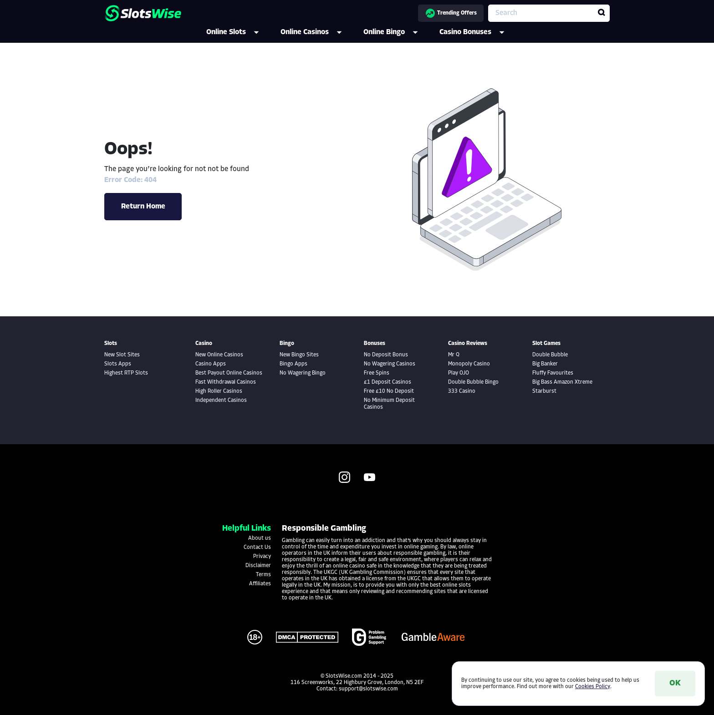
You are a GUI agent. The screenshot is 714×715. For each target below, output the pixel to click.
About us (259, 538)
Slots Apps (117, 364)
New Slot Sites (122, 355)
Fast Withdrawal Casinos (225, 382)
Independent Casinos (221, 400)
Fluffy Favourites (552, 373)
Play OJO (458, 373)
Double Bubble (550, 355)
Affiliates (260, 584)
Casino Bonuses (478, 32)
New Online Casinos (219, 355)
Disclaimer (258, 565)
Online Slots (238, 32)
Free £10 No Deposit (389, 391)
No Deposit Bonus (386, 355)
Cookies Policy (592, 687)
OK (675, 683)
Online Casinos (317, 32)
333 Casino (461, 391)
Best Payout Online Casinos (228, 373)
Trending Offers (451, 13)
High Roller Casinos (218, 391)
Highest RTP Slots (126, 373)
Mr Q (453, 355)
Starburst (544, 391)
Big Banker (545, 364)
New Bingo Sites (299, 355)
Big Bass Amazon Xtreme (562, 382)
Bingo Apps (293, 364)
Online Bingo (396, 32)
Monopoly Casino (469, 364)
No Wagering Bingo (303, 373)
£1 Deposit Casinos (387, 382)
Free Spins (376, 373)
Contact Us (257, 547)
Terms (263, 575)
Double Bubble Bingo (473, 382)
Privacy (262, 556)
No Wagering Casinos (389, 364)
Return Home (143, 206)
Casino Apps (210, 364)
